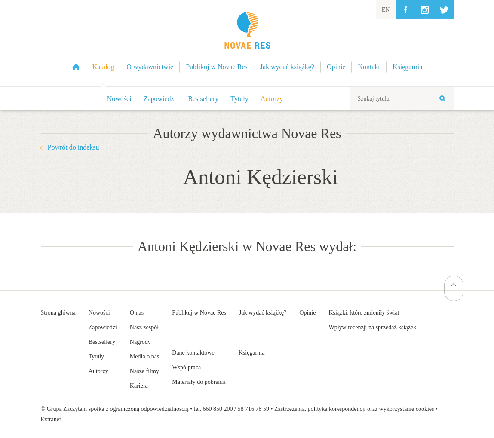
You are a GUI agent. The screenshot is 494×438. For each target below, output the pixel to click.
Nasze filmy (144, 371)
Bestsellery (203, 98)
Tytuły (239, 98)
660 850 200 (218, 409)
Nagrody (140, 342)
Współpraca (186, 367)
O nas (137, 312)
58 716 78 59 (253, 409)
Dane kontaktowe (193, 352)
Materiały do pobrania (198, 382)
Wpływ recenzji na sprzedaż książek (372, 327)
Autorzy (272, 98)
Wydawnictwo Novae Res (247, 43)
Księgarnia (252, 352)
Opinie (307, 312)
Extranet (51, 419)
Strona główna (58, 312)
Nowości (119, 98)
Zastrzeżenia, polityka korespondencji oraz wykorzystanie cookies (354, 409)
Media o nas (144, 356)
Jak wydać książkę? (262, 312)
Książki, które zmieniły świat (363, 312)
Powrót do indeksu (73, 147)
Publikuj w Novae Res (199, 312)
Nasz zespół (144, 327)
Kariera (139, 386)
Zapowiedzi (160, 98)
